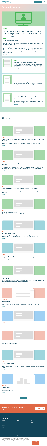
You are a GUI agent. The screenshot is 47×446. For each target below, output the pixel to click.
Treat (17, 418)
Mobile (3, 427)
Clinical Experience (20, 416)
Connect (3, 420)
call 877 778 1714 (4, 433)
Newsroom (18, 431)
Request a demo (4, 431)
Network (3, 425)
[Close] (46, 441)
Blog (17, 435)
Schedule (18, 422)
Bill (31, 420)
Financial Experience (34, 416)
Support (3, 430)
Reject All (35, 441)
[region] (23, 441)
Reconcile (32, 418)
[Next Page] (23, 398)
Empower (18, 425)
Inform (3, 423)
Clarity (17, 427)
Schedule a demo (40, 408)
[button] (3, 121)
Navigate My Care (33, 424)
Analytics (18, 424)
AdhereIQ (18, 420)
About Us (18, 430)
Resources (18, 433)
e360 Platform (4, 416)
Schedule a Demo (38, 1)
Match (32, 422)
